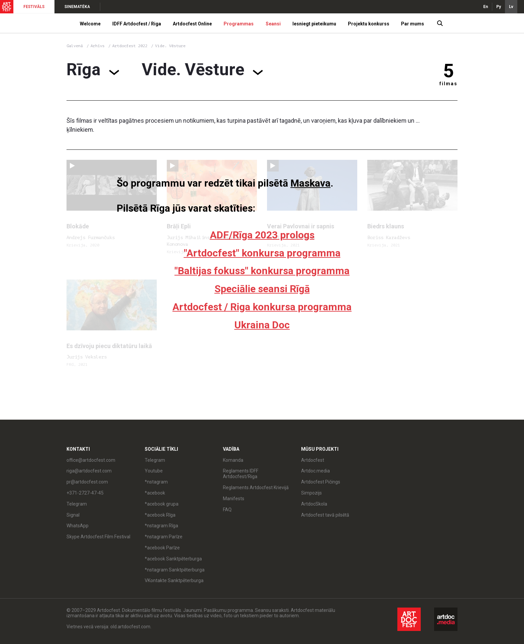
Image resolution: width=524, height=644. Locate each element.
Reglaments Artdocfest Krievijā (256, 487)
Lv (511, 6)
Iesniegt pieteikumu (314, 23)
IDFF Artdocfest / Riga (136, 23)
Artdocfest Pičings (320, 482)
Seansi (273, 23)
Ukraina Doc (262, 325)
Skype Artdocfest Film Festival (98, 536)
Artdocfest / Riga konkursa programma (262, 307)
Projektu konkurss (368, 23)
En (485, 6)
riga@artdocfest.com (89, 470)
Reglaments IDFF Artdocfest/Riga (240, 473)
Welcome (90, 23)
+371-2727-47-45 (85, 493)
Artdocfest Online (192, 23)
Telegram (77, 504)
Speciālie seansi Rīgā (262, 289)
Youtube (154, 470)
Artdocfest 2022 (131, 45)
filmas (448, 83)
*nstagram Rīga (161, 525)
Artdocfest (312, 460)
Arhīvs (98, 45)
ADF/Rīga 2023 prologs (262, 235)
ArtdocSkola (314, 504)
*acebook (155, 493)
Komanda (233, 460)
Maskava (310, 183)
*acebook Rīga (160, 515)
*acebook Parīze (162, 547)
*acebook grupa (161, 504)
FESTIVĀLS (33, 6)
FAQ (227, 509)
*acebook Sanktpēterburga (173, 558)
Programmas (239, 23)
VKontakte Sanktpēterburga (174, 580)
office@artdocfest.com (91, 460)
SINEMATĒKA (77, 6)
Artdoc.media (315, 470)
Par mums (412, 23)
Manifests (233, 498)
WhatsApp (78, 525)
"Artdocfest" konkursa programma (262, 253)
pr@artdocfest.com (87, 482)
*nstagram (156, 482)
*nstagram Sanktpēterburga (175, 569)
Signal (73, 515)
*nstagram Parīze (163, 536)
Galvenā (75, 45)
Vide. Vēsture (170, 45)
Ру (498, 6)
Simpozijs (311, 493)
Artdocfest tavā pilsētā (325, 515)
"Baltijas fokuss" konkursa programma (262, 271)
